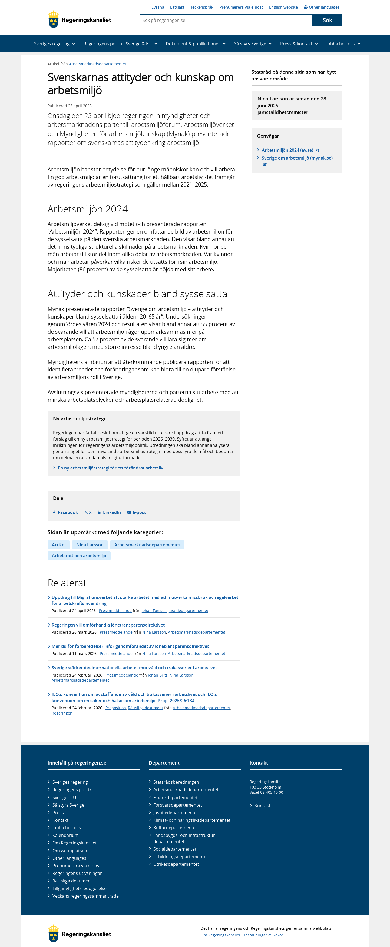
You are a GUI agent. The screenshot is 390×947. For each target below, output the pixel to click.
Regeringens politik (71, 790)
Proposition (115, 707)
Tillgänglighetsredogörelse (79, 888)
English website (283, 7)
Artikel (58, 545)
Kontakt (60, 820)
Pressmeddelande (115, 610)
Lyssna (157, 7)
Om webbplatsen (69, 851)
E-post (139, 512)
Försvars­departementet (177, 805)
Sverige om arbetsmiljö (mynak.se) (299, 158)
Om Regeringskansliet (74, 843)
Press (58, 813)
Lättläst (177, 7)
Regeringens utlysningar (77, 873)
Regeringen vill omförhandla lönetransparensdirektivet (108, 625)
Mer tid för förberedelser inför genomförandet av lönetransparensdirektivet (130, 646)
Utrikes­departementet (176, 864)
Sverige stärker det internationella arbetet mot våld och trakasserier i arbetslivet (134, 668)
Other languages (321, 7)
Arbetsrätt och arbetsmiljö (79, 556)
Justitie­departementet (175, 813)
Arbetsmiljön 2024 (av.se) (290, 150)
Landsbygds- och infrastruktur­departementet (184, 838)
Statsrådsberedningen (176, 782)
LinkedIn (112, 512)
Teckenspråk (201, 7)
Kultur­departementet (175, 828)
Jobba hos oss (66, 828)
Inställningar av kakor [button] (263, 935)
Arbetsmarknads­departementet (186, 790)
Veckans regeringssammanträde (85, 896)
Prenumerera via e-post (241, 7)
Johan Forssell (154, 610)
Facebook (68, 512)
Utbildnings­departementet (180, 857)
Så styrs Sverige (68, 805)
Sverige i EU (64, 797)
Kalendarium (65, 835)
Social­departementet (174, 849)
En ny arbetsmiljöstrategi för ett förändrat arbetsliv (110, 468)
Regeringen (62, 713)
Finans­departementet (175, 797)
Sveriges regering (70, 782)
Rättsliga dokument (145, 707)
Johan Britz (158, 675)
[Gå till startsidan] (80, 19)
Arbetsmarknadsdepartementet (97, 63)
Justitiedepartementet (188, 610)
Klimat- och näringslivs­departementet (191, 820)
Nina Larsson (90, 545)
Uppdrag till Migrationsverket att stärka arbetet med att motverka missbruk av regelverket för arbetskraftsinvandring (145, 600)
